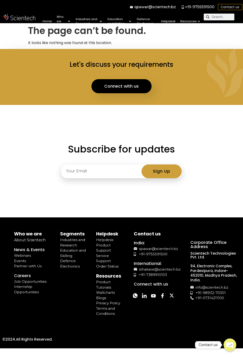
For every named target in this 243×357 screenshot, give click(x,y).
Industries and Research (89, 21)
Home (47, 21)
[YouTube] (160, 300)
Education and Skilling (119, 21)
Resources (190, 21)
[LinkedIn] (148, 300)
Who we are (63, 21)
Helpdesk (168, 21)
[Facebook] (171, 300)
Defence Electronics (145, 21)
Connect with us (121, 89)
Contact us (230, 7)
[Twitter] (136, 311)
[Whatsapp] (136, 300)
